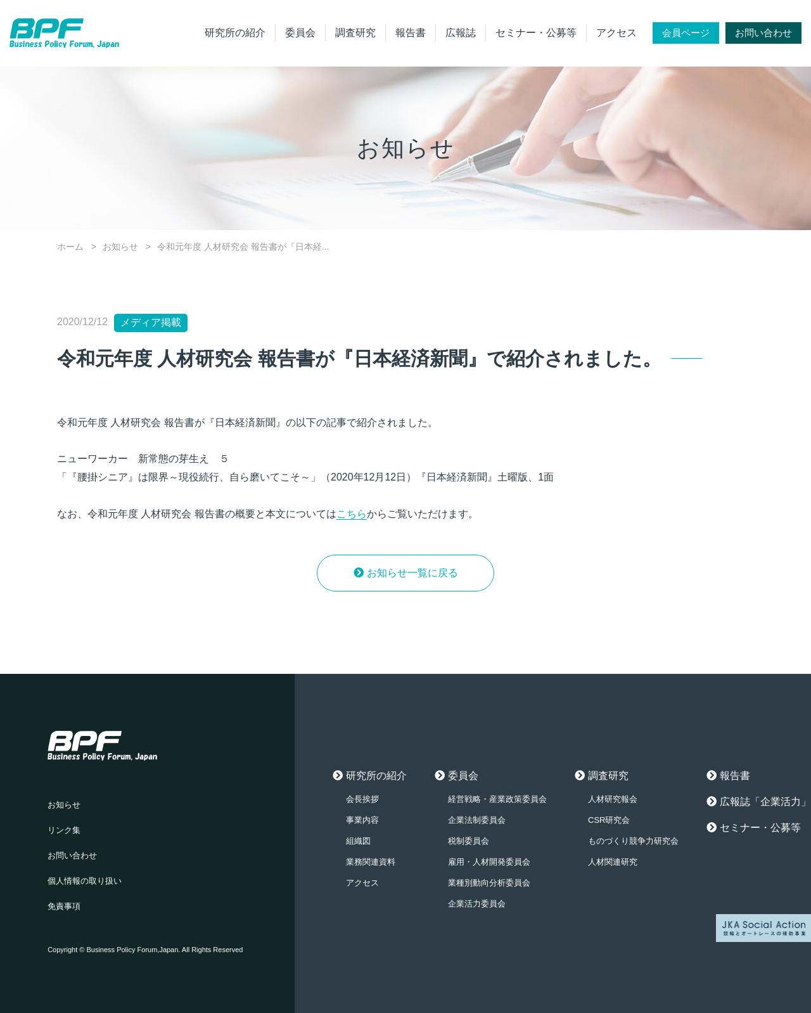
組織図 (358, 841)
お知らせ (120, 247)
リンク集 (64, 830)
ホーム (70, 247)
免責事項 (64, 906)
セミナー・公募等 (536, 32)
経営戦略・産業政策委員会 (497, 799)
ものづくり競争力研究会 (633, 841)
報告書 (410, 32)
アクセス (616, 32)
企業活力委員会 (477, 903)
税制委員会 (468, 841)
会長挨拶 (362, 799)
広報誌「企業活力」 (765, 801)
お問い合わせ (763, 32)
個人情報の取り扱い (85, 881)
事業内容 (362, 820)
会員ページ (686, 32)
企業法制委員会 (477, 820)
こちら (351, 513)
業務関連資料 (370, 862)
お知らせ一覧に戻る (412, 572)
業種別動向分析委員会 (489, 882)
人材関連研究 (612, 862)
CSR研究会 (609, 820)
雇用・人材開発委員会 (489, 862)
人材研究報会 (612, 799)
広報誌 (460, 32)
